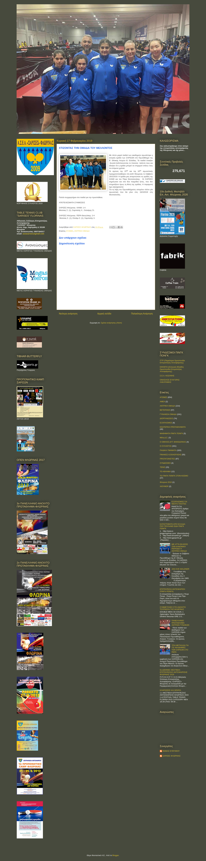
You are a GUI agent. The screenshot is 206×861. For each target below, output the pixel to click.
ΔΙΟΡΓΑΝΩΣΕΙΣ (166, 418)
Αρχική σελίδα (104, 313)
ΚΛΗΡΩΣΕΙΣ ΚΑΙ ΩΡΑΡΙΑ (170, 690)
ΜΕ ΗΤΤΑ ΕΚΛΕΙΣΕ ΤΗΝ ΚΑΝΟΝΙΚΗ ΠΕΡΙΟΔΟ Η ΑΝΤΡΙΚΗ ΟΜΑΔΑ (180, 547)
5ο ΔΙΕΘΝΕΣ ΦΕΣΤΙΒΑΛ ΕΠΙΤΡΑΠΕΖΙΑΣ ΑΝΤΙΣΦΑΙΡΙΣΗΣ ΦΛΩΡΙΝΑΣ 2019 (173, 672)
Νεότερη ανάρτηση (68, 313)
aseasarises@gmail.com (33, 234)
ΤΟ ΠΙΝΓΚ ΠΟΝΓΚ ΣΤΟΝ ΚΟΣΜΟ (174, 476)
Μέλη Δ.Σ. (164, 438)
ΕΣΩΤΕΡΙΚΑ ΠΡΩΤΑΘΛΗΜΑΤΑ (173, 427)
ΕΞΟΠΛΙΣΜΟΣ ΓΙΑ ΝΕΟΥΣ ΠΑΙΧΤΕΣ (179, 503)
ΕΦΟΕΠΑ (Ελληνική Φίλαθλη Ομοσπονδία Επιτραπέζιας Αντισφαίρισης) (172, 369)
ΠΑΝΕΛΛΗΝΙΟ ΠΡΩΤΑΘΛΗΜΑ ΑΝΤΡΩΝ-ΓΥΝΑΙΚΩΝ (180, 623)
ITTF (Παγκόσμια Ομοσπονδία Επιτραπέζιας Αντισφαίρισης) (172, 361)
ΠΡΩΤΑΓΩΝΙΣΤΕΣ (167, 459)
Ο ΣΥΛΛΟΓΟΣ (166, 446)
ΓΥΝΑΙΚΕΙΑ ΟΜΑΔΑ (168, 414)
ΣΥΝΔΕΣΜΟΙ (165, 463)
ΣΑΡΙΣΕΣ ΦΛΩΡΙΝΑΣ (172, 756)
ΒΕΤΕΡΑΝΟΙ (165, 410)
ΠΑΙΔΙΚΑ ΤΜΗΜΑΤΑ (168, 450)
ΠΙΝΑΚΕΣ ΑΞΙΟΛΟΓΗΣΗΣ (170, 455)
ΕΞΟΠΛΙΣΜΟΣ (166, 423)
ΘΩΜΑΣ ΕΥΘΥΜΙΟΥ (171, 751)
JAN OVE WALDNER (180, 569)
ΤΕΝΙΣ (162, 467)
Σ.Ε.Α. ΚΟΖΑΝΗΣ (167, 376)
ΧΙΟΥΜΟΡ (164, 486)
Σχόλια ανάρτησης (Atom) (111, 323)
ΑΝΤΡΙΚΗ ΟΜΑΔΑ (82, 231)
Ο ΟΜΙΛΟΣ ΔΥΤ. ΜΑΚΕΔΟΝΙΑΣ (173, 442)
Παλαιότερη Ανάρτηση (142, 313)
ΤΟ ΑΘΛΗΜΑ (165, 471)
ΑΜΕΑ (162, 401)
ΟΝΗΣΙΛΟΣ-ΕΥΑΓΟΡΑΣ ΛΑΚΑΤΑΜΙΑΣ (170, 381)
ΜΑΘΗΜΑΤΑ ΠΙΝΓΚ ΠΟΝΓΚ (171, 433)
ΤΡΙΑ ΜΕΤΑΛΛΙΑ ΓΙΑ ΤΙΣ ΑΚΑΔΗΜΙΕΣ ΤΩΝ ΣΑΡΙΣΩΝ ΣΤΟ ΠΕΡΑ (180, 648)
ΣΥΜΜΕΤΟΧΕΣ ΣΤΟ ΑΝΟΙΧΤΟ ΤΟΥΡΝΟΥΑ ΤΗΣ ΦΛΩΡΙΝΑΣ (173, 608)
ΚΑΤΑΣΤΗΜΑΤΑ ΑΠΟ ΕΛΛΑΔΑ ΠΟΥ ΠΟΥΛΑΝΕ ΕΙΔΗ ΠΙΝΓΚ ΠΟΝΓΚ (172, 526)
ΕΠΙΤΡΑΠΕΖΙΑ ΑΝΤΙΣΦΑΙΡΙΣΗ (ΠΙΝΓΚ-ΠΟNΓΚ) (172, 590)
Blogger (115, 855)
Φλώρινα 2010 (166, 482)
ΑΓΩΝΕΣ (69, 231)
